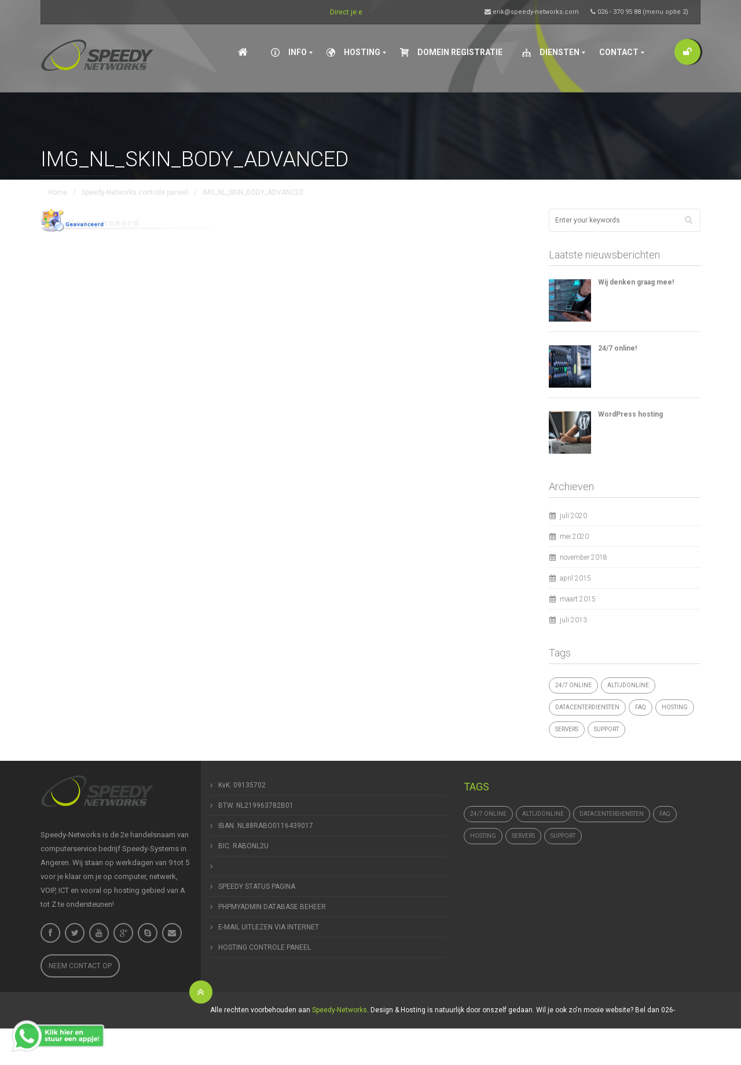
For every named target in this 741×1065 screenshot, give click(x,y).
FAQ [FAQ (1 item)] (640, 707)
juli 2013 (573, 620)
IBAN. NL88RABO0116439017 (265, 826)
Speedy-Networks (339, 1010)
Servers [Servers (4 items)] (566, 729)
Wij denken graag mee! (636, 282)
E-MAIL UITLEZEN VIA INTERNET (268, 927)
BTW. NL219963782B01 (256, 805)
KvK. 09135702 (242, 785)
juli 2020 (573, 516)
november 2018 (583, 557)
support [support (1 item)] (606, 729)
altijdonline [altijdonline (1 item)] (628, 685)
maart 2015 (578, 599)
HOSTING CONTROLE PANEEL (264, 947)
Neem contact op (80, 966)
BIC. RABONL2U (243, 846)
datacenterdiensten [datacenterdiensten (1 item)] (587, 707)
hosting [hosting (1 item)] (675, 707)
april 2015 (575, 578)
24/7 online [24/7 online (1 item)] (573, 685)
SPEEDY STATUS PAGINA (256, 886)
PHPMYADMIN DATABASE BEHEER (272, 907)
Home (57, 192)
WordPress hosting (630, 414)
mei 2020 (574, 536)
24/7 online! (617, 348)
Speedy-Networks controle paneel (135, 192)
